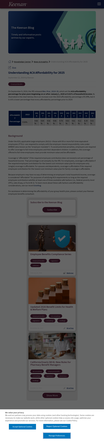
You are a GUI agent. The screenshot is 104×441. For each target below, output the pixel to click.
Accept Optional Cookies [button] (22, 426)
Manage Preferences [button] (57, 435)
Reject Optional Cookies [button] (56, 426)
